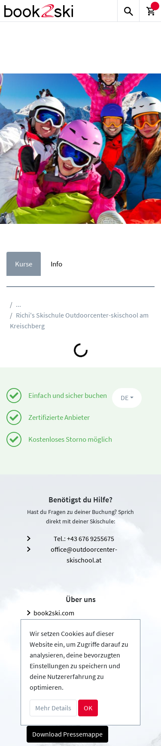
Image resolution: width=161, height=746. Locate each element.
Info (56, 264)
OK (88, 707)
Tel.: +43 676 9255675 (84, 538)
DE (124, 397)
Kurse (23, 264)
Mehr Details (53, 707)
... (18, 304)
